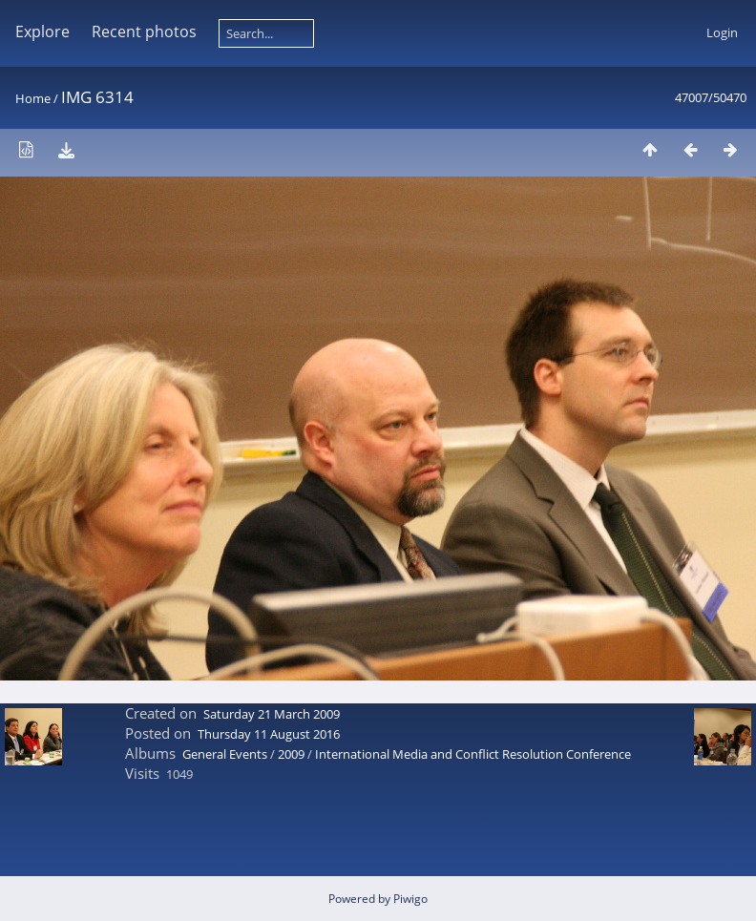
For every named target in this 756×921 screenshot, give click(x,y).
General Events (224, 754)
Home (33, 98)
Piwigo (410, 898)
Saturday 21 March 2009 (271, 713)
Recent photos (144, 31)
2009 (291, 754)
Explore (42, 31)
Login (722, 32)
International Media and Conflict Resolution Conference (473, 754)
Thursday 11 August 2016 (269, 734)
